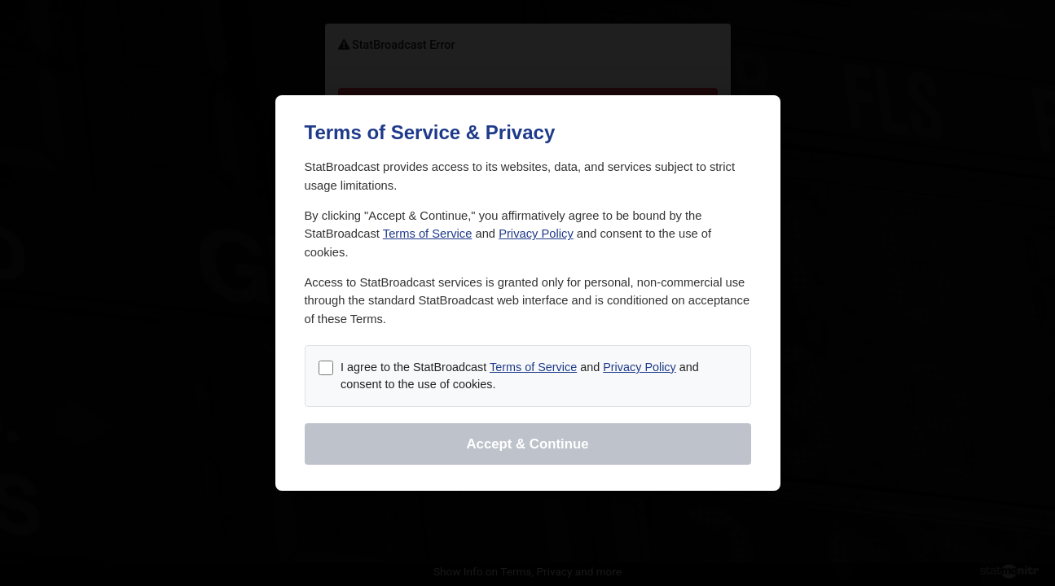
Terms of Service (428, 233)
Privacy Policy (536, 233)
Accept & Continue (527, 444)
